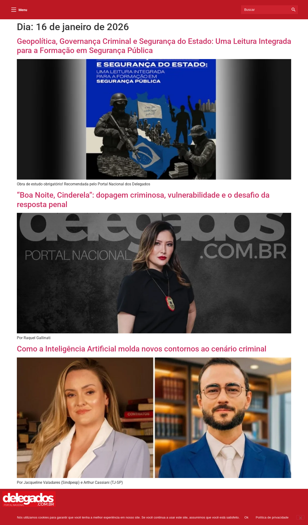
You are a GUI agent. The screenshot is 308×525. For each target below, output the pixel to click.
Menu (23, 11)
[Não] (300, 517)
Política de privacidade (272, 517)
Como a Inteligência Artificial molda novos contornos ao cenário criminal (141, 350)
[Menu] (13, 10)
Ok (246, 517)
